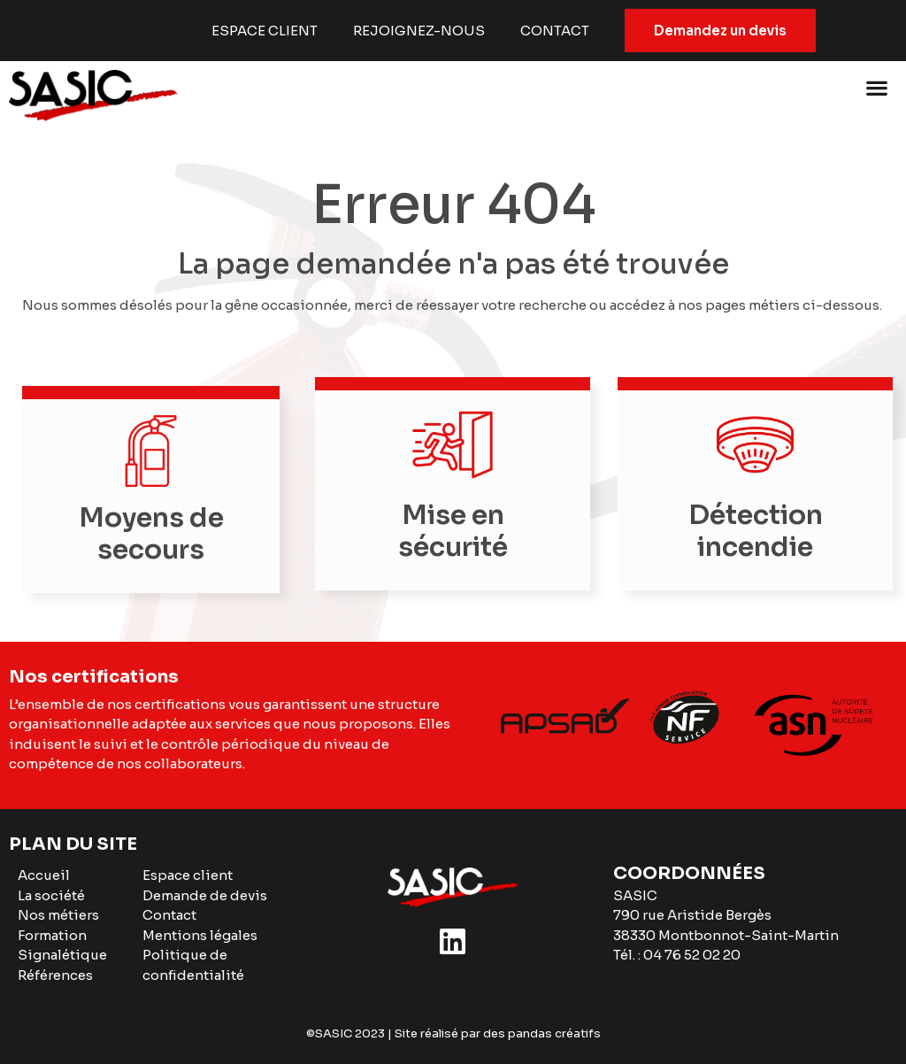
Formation (52, 935)
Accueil (44, 875)
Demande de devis (204, 895)
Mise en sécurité (453, 531)
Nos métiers (58, 914)
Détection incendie (754, 531)
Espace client (264, 30)
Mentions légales (199, 935)
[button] (877, 87)
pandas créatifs (554, 1033)
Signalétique (62, 954)
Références (55, 975)
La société (51, 895)
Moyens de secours (151, 534)
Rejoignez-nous (419, 30)
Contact (554, 30)
